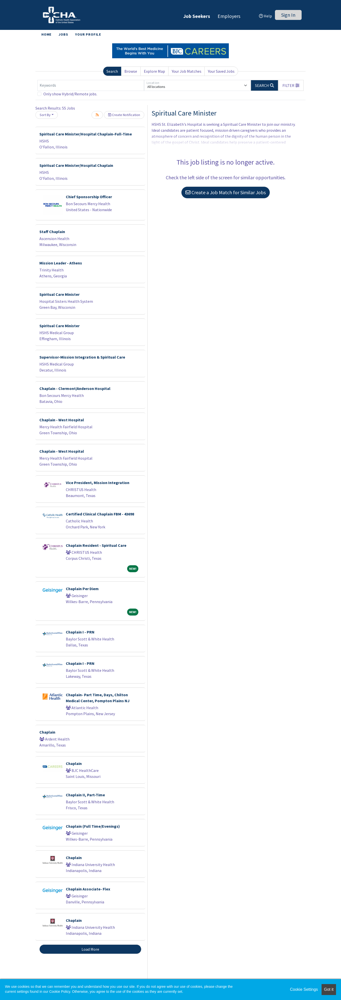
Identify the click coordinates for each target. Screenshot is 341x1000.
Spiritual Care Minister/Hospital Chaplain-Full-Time (85, 133)
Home (46, 34)
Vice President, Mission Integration (97, 482)
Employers (229, 16)
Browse (130, 71)
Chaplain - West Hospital (61, 419)
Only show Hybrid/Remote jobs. (70, 93)
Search (112, 71)
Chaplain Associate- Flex (88, 888)
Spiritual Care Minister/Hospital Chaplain (76, 165)
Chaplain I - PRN (80, 631)
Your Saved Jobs (221, 71)
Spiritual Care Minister (59, 294)
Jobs (63, 34)
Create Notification (124, 115)
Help (265, 15)
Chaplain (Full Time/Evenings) (93, 826)
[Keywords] (90, 85)
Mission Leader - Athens (60, 262)
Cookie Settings (304, 989)
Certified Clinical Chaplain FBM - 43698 (100, 513)
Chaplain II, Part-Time (85, 794)
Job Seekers (196, 16)
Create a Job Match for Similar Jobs (225, 192)
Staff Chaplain (52, 231)
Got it (329, 989)
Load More (90, 949)
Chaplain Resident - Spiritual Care (96, 545)
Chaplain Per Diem (82, 588)
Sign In (288, 15)
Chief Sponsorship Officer (89, 196)
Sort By (45, 115)
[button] (291, 85)
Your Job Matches (186, 71)
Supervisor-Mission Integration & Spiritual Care (82, 357)
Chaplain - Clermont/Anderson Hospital (74, 388)
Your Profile (88, 34)
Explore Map (154, 71)
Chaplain (47, 732)
